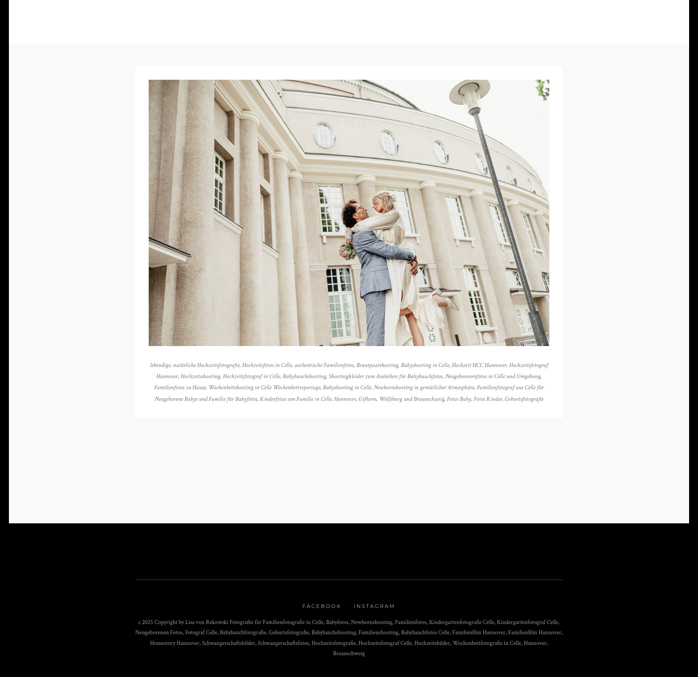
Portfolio (285, 18)
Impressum (457, 18)
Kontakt (407, 18)
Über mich (342, 18)
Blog (238, 18)
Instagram (375, 606)
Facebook (321, 606)
